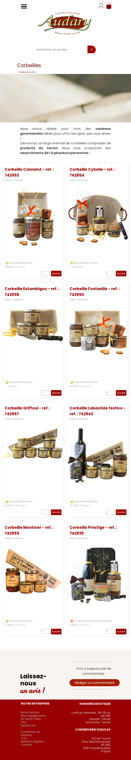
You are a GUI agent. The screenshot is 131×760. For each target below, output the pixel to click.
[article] (33, 220)
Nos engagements (33, 716)
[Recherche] (91, 50)
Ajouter (56, 273)
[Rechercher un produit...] (61, 50)
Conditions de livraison (30, 733)
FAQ (23, 722)
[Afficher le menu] (24, 6)
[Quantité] (45, 273)
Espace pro (28, 725)
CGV (24, 738)
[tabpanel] (65, 140)
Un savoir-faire (31, 719)
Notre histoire (30, 712)
